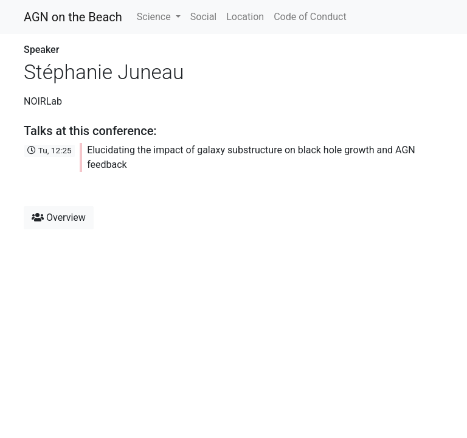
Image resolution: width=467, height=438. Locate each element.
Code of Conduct (310, 17)
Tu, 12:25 (49, 150)
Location (245, 17)
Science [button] (155, 17)
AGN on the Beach (73, 17)
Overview (59, 217)
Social (203, 17)
